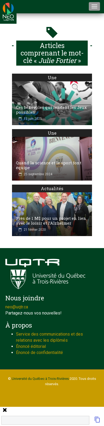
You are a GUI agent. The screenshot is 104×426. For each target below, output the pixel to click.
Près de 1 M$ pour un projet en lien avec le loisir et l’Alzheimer (51, 221)
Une (52, 77)
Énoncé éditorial (31, 346)
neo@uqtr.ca (16, 306)
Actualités (52, 188)
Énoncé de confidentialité (39, 352)
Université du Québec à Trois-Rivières (40, 379)
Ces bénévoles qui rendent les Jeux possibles (51, 110)
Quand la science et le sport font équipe (48, 165)
